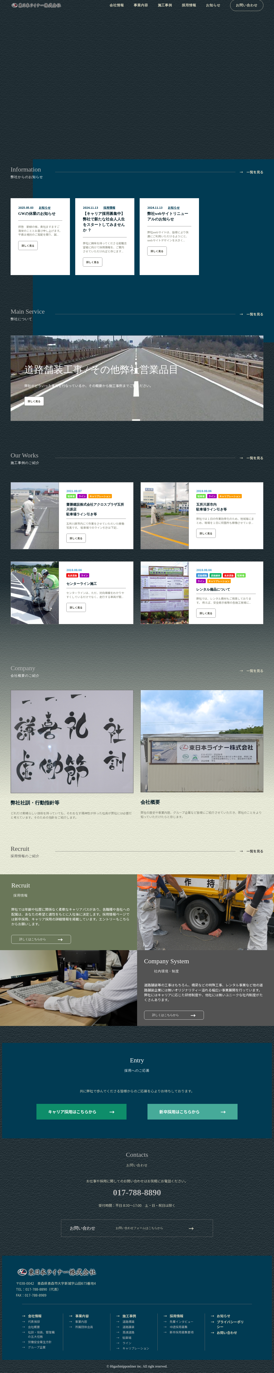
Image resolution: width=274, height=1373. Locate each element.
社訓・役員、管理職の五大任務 (41, 1334)
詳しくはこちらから (32, 939)
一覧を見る (254, 172)
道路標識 (202, 575)
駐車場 (71, 496)
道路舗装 (215, 575)
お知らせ (215, 10)
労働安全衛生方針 (40, 1342)
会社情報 (116, 10)
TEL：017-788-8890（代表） (38, 1289)
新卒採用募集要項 (181, 1332)
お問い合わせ (248, 10)
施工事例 (165, 10)
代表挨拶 (34, 1321)
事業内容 (141, 10)
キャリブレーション (100, 496)
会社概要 (34, 1327)
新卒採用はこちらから (179, 1112)
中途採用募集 (179, 1327)
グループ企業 (37, 1347)
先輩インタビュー (181, 1321)
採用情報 (190, 10)
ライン (82, 496)
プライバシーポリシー (230, 1324)
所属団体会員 (84, 1327)
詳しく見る (28, 245)
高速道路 (72, 575)
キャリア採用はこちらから (72, 1112)
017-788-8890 (137, 1192)
